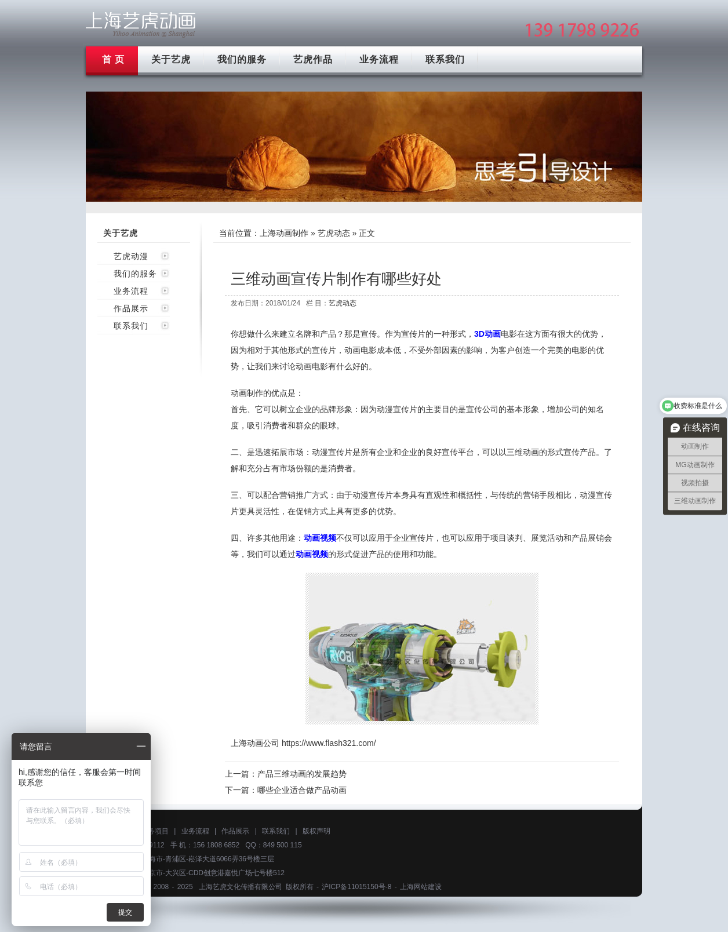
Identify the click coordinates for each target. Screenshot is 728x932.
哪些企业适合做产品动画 (302, 790)
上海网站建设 (421, 887)
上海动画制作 (284, 233)
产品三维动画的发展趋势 (302, 773)
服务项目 (155, 831)
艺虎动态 (334, 233)
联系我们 (445, 59)
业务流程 (379, 59)
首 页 (113, 59)
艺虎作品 (313, 59)
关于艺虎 (171, 59)
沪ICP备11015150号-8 (356, 887)
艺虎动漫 (131, 256)
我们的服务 (242, 59)
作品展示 (131, 308)
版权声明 (316, 831)
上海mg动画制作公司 (141, 25)
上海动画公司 (255, 743)
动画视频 (320, 538)
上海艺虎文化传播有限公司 (240, 887)
